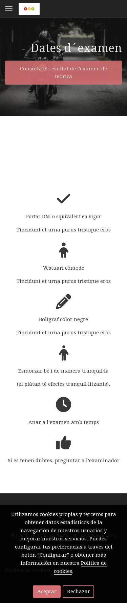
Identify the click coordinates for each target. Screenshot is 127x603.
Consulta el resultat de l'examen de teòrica (63, 73)
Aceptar (47, 591)
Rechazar (78, 591)
